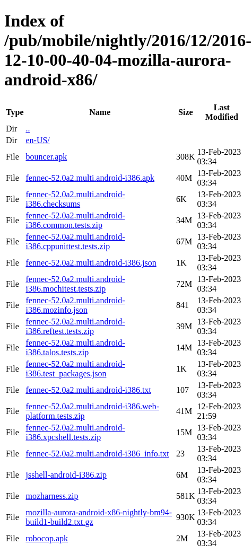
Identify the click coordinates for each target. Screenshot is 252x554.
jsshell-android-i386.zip (65, 474)
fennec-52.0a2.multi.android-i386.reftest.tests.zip (75, 326)
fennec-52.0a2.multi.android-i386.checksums (75, 199)
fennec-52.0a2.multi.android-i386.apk (89, 177)
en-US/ (37, 140)
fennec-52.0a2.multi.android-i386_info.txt (97, 453)
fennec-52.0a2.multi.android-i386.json (90, 262)
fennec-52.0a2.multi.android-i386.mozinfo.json (75, 305)
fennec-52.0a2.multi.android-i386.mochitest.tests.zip (75, 284)
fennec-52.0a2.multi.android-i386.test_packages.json (75, 368)
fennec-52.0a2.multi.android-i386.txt (88, 389)
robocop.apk (46, 538)
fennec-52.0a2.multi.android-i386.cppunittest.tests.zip (75, 241)
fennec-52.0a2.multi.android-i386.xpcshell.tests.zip (75, 432)
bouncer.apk (46, 156)
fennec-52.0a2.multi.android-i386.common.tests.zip (75, 220)
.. (27, 128)
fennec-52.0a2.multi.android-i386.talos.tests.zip (75, 347)
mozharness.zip (51, 495)
